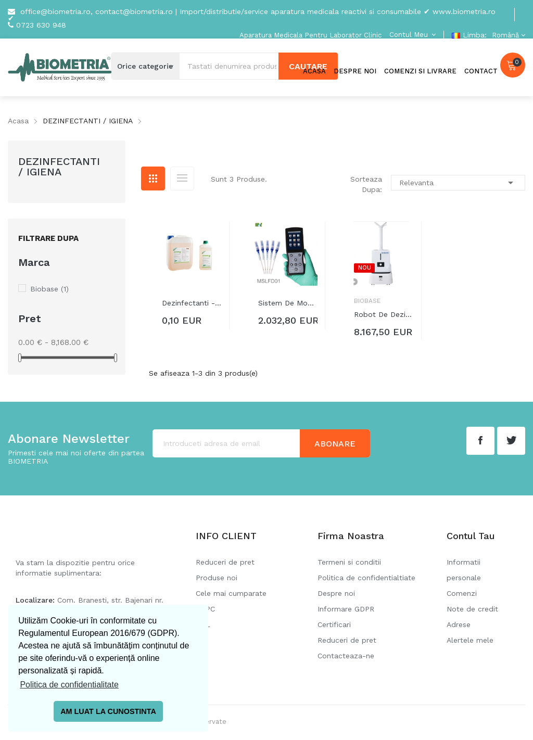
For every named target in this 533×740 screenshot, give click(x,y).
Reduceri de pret (225, 562)
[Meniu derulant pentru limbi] (507, 35)
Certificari (334, 624)
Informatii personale (464, 570)
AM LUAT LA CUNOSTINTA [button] (108, 711)
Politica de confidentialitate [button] (69, 684)
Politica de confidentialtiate (366, 577)
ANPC (205, 609)
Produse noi (216, 577)
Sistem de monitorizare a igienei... (288, 303)
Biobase (49, 289)
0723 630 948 (41, 25)
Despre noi (336, 593)
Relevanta (458, 182)
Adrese (459, 624)
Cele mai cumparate (231, 593)
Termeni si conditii (349, 562)
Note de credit (472, 609)
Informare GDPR (346, 609)
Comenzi (462, 593)
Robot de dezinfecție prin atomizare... (384, 314)
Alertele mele (470, 640)
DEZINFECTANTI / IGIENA (59, 166)
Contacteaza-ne (346, 656)
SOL (203, 624)
